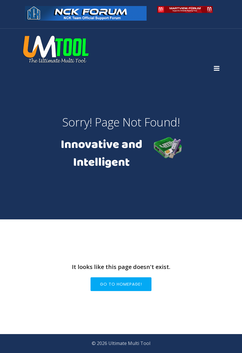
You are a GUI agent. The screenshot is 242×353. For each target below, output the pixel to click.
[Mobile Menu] (216, 68)
